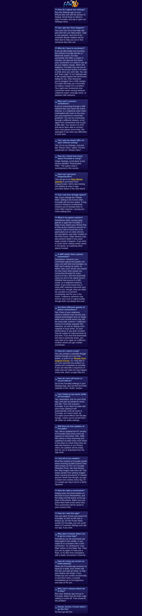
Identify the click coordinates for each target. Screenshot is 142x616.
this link (76, 518)
